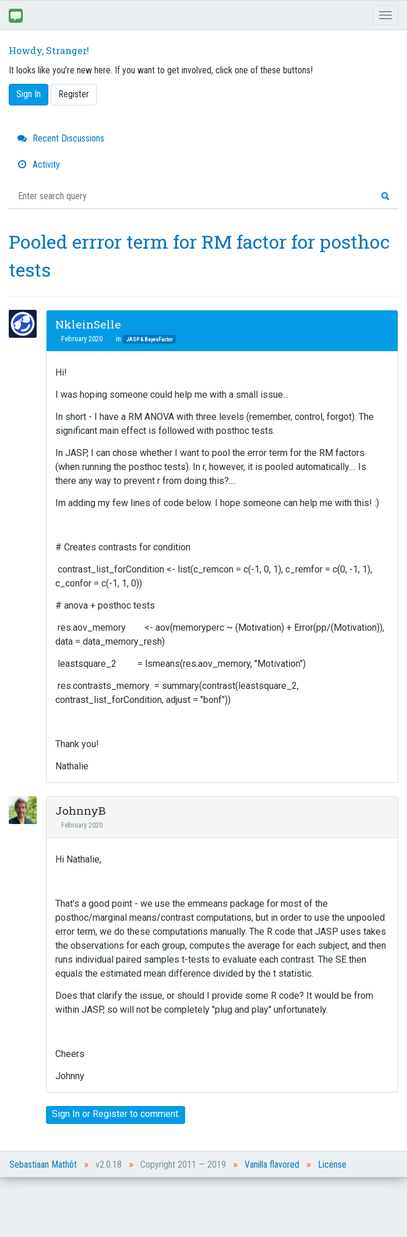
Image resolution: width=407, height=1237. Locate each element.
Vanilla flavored (272, 1164)
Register (73, 94)
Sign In (28, 94)
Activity (38, 164)
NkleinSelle (88, 324)
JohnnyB (80, 810)
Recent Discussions (60, 138)
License (332, 1164)
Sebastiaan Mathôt (43, 1164)
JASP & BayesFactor (149, 339)
